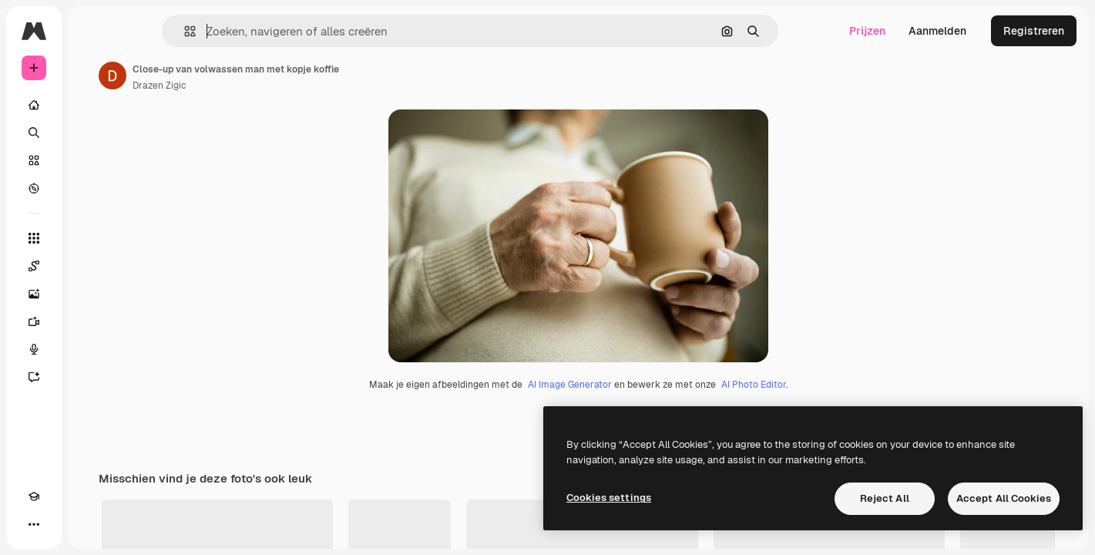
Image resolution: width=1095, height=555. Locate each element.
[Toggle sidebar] (151, 30)
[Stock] (92, 160)
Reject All (884, 498)
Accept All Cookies (1003, 498)
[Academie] (34, 524)
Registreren (1033, 31)
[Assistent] (92, 377)
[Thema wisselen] (61, 524)
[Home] (92, 104)
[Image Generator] (92, 293)
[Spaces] (92, 266)
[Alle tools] (92, 238)
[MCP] (89, 524)
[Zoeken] (92, 132)
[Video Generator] (92, 321)
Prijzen (867, 31)
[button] (242, 31)
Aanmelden (937, 31)
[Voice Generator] (92, 349)
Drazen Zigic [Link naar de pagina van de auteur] (277, 85)
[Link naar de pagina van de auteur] (230, 75)
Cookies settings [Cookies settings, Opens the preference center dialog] (608, 497)
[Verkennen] (92, 188)
